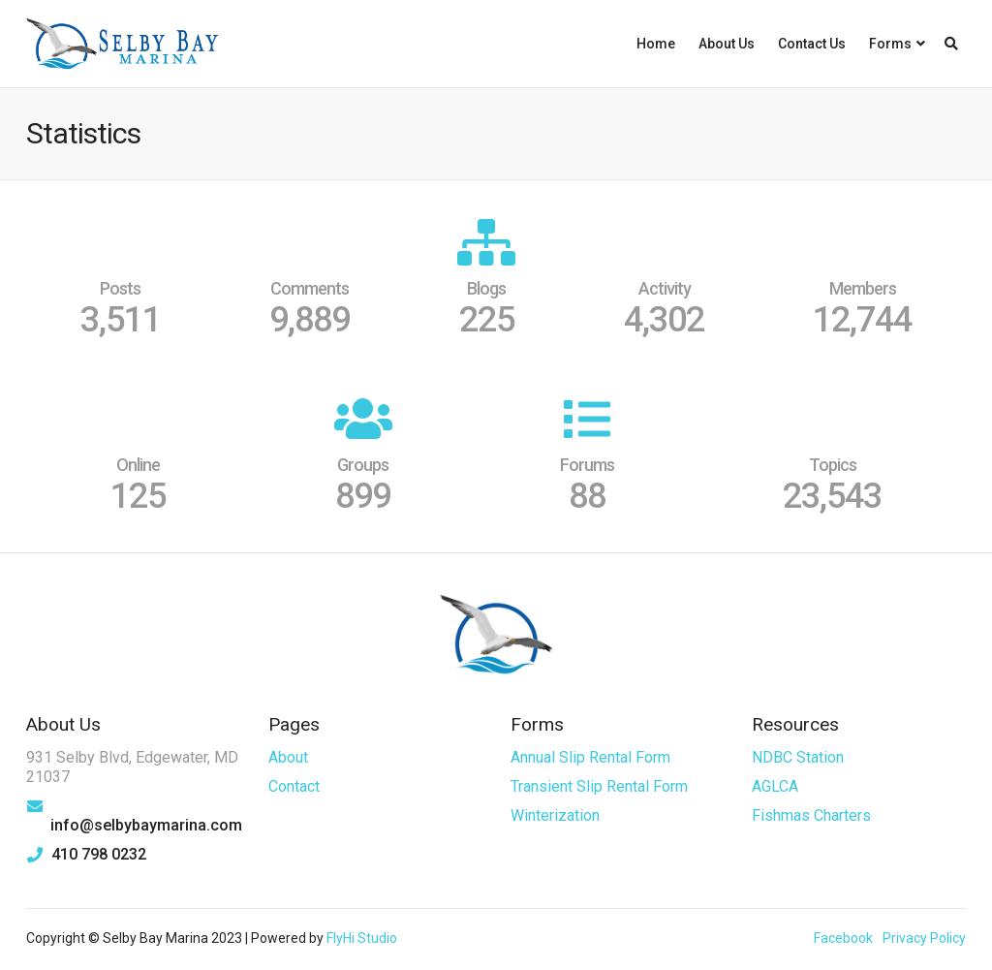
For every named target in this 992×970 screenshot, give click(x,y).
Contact (294, 786)
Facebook (843, 938)
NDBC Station (798, 757)
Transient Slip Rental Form (599, 786)
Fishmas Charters (811, 815)
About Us (726, 43)
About (288, 757)
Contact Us (812, 43)
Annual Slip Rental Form (590, 757)
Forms (890, 43)
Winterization (555, 815)
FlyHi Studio (361, 938)
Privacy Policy (924, 938)
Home (655, 43)
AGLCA (775, 786)
